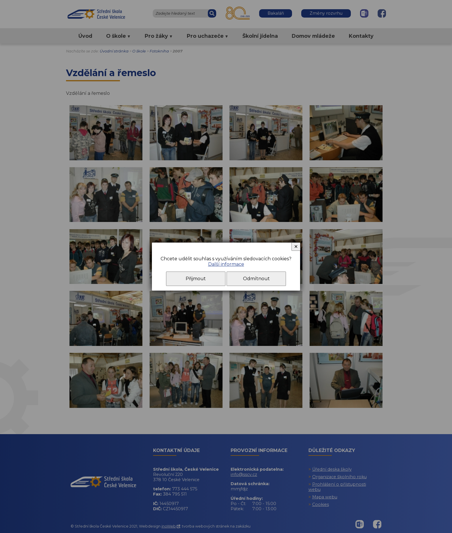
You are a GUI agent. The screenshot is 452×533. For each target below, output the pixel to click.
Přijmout (196, 278)
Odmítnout (256, 278)
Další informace (226, 264)
